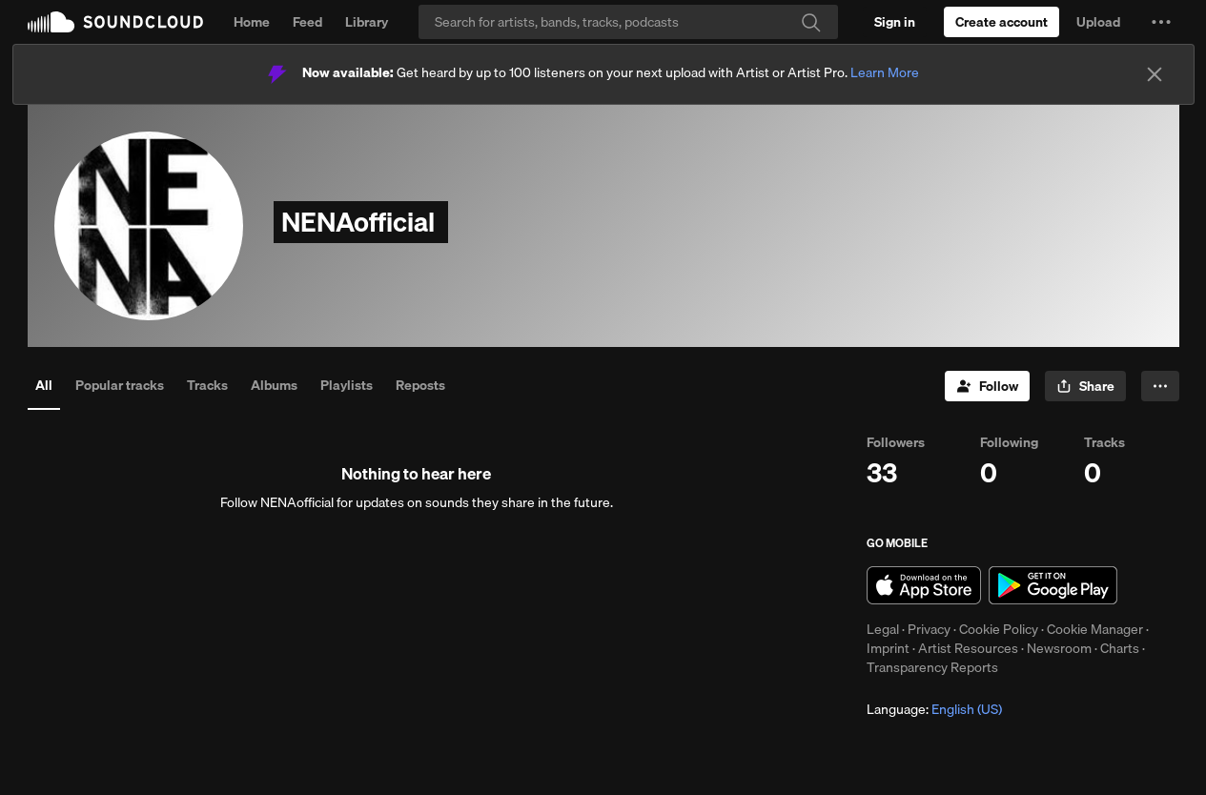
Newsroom (1059, 648)
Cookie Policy (998, 629)
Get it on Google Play (1053, 585)
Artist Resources (968, 648)
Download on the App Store (924, 585)
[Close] (1154, 74)
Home (252, 21)
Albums (274, 385)
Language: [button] (934, 709)
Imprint (888, 648)
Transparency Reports (932, 667)
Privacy (929, 629)
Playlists (346, 385)
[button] (1161, 22)
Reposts (420, 385)
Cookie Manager (1095, 629)
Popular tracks (119, 385)
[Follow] (987, 386)
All (43, 385)
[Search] (628, 22)
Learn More (884, 72)
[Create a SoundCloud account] (1001, 22)
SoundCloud (115, 21)
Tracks (207, 385)
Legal (883, 629)
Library (366, 21)
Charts (1119, 648)
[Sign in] (895, 22)
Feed (307, 21)
